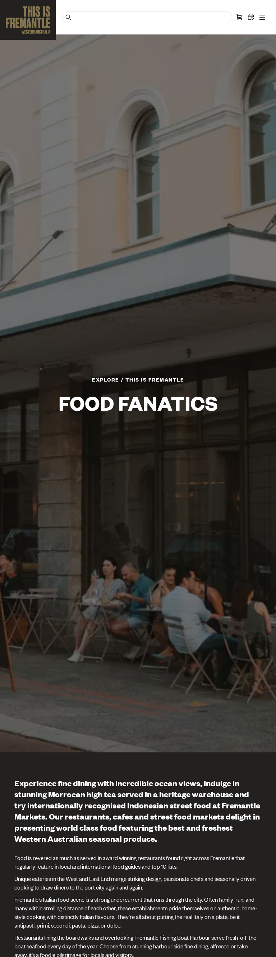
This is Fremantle (154, 379)
